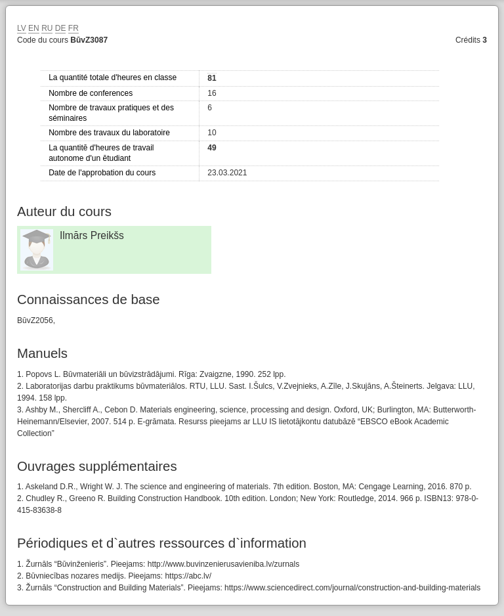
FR (73, 28)
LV (21, 28)
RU (46, 28)
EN (33, 28)
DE (60, 28)
